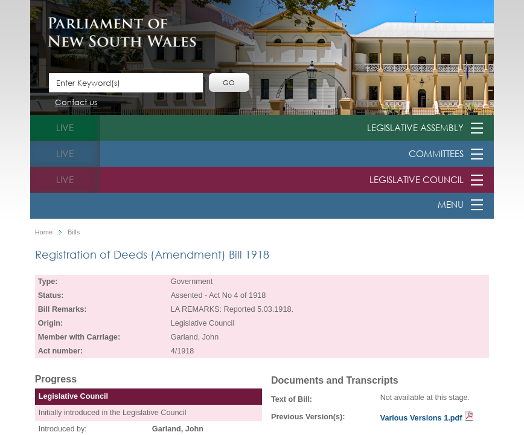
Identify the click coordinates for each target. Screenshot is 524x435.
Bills (74, 232)
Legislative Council (416, 179)
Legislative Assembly (415, 127)
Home (44, 232)
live (65, 127)
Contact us (76, 103)
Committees (436, 153)
